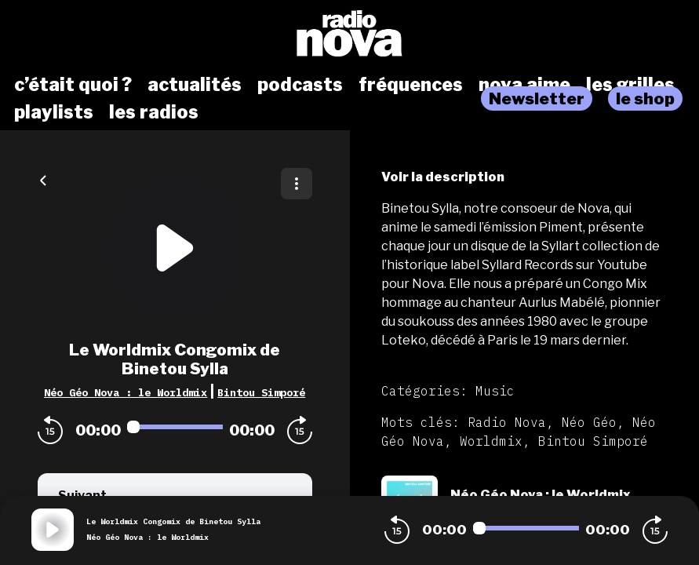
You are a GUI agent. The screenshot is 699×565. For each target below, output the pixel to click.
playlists (53, 112)
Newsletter (536, 98)
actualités (194, 85)
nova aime (524, 85)
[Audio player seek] (175, 427)
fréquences (411, 85)
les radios (153, 112)
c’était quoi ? (73, 85)
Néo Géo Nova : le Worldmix (125, 392)
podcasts (300, 85)
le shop (645, 98)
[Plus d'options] (296, 183)
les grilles (630, 85)
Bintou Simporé (261, 392)
